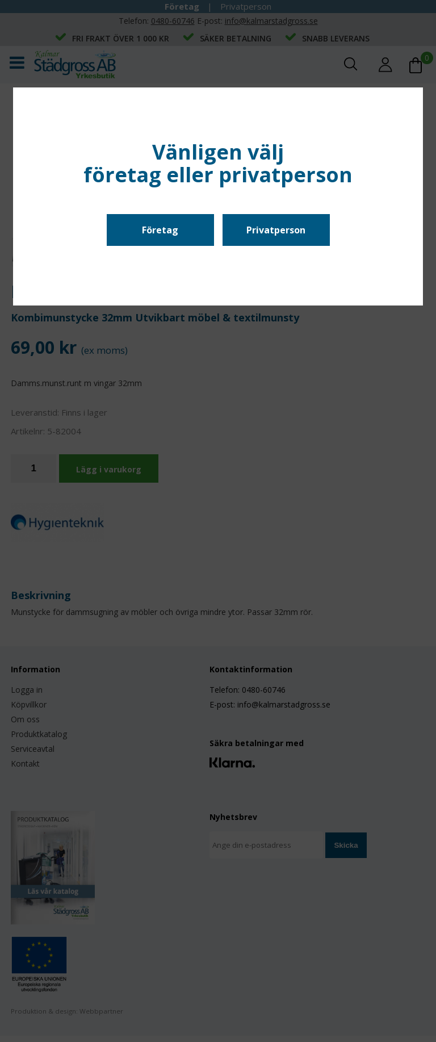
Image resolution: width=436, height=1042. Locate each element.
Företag (160, 230)
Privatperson (275, 230)
